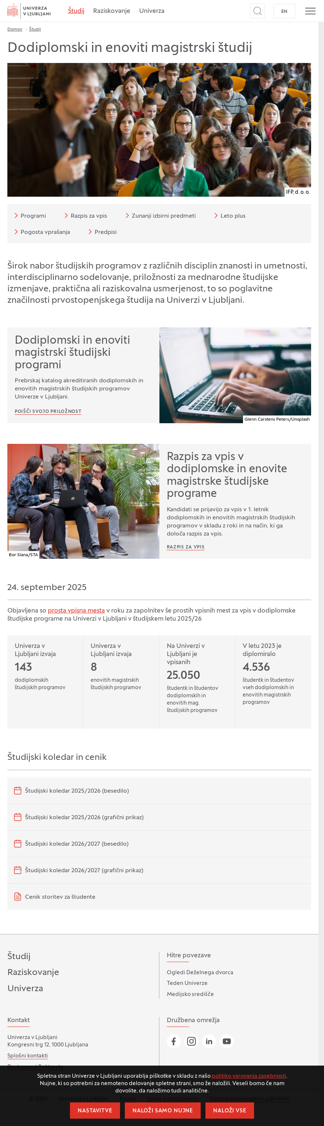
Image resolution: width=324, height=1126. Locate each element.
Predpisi (101, 231)
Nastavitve (95, 1111)
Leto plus (229, 215)
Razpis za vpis (84, 215)
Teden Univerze (187, 983)
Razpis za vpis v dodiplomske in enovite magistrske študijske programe (227, 476)
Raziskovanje (111, 11)
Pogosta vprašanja (41, 231)
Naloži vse (229, 1111)
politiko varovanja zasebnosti (249, 1076)
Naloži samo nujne (163, 1111)
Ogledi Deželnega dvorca (200, 972)
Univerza (152, 11)
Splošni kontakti (27, 1056)
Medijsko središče (190, 994)
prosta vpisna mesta (76, 611)
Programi (29, 215)
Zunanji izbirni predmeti (159, 215)
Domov (14, 29)
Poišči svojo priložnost (48, 412)
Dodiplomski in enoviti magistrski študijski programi (72, 353)
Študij (76, 11)
